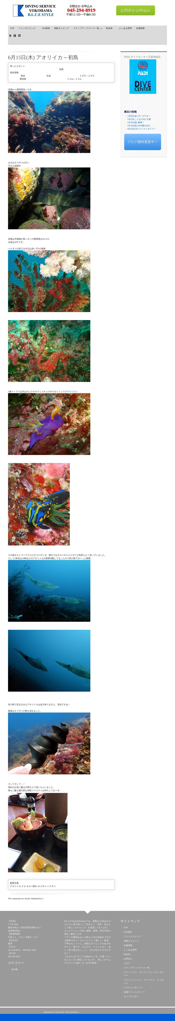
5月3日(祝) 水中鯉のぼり (139, 125)
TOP (12, 28)
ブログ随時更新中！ (142, 142)
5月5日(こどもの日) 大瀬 (139, 119)
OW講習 (46, 28)
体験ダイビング (61, 28)
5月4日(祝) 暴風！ (135, 122)
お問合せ (128, 959)
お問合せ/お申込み (135, 10)
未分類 (14, 969)
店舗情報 (140, 28)
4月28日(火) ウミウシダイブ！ (141, 129)
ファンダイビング (28, 28)
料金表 (110, 28)
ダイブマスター (131, 996)
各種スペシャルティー (134, 992)
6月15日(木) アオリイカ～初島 (43, 57)
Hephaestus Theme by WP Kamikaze (61, 1012)
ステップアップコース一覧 (86, 29)
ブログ (127, 963)
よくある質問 (125, 28)
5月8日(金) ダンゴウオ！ (139, 116)
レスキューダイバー (133, 987)
